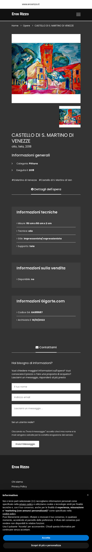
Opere (26, 26)
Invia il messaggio (25, 444)
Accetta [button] (46, 537)
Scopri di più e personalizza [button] (46, 545)
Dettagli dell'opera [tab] (46, 189)
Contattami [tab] (46, 347)
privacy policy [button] (26, 504)
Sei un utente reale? (23, 422)
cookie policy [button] (9, 513)
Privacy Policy (19, 486)
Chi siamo (17, 481)
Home (15, 26)
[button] (87, 495)
